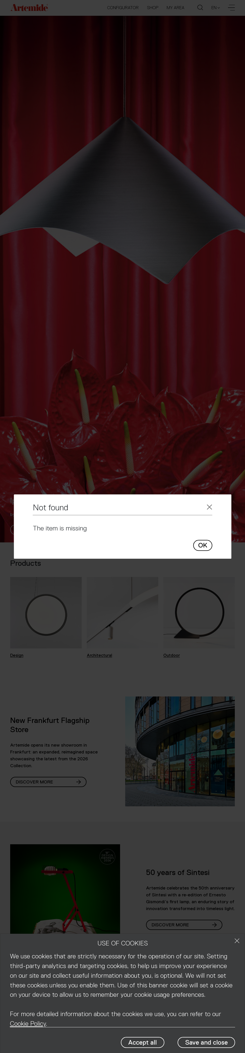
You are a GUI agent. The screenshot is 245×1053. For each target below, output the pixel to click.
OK (202, 545)
